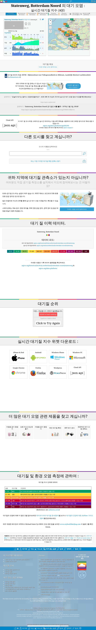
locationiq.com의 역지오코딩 (49, 581)
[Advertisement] (48, 279)
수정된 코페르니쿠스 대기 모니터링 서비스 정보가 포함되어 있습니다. (56, 573)
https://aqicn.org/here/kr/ (48, 96)
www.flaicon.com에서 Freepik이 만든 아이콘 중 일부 (55, 577)
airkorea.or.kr (54, 504)
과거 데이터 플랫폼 (10, 585)
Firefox (38, 366)
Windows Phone (58, 351)
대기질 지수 (17, 14)
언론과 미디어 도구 (10, 556)
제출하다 (64, 622)
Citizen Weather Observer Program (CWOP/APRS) (48, 602)
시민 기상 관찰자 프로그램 (48, 569)
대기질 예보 (8, 580)
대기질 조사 (8, 559)
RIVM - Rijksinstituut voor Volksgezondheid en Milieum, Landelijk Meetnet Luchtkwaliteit (48, 604)
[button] (65, 19)
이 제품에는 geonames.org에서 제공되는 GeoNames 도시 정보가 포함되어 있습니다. (55, 563)
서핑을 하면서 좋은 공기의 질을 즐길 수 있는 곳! (55, 586)
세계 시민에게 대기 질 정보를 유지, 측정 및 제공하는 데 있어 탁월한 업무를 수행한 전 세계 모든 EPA (56, 554)
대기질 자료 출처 (10, 576)
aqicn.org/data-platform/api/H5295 (56, 120)
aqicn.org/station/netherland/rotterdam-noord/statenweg (55, 240)
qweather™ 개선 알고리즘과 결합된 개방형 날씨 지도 (56, 567)
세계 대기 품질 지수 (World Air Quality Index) (78, 532)
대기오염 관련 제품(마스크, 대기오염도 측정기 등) (20, 581)
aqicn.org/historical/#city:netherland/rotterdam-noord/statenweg (54, 237)
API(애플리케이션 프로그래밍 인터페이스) (17, 583)
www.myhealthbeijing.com (70, 518)
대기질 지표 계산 (10, 578)
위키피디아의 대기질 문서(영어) (47, 510)
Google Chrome (19, 366)
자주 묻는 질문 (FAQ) (12, 571)
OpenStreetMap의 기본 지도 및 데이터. (52, 583)
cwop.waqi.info (65, 569)
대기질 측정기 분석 (10, 568)
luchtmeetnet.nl (14, 71)
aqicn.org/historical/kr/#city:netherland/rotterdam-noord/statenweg (47, 260)
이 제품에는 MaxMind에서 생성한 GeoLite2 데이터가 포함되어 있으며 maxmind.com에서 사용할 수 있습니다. (56, 559)
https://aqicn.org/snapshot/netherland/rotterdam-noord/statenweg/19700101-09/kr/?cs (48, 104)
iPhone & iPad (19, 351)
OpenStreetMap (79, 43)
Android (38, 351)
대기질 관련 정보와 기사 (12, 564)
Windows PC (77, 351)
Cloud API (77, 366)
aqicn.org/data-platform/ (48, 263)
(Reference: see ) (48, 493)
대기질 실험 (8, 566)
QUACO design (45, 589)
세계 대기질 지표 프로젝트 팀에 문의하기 (17, 554)
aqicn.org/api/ (68, 122)
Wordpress (58, 366)
